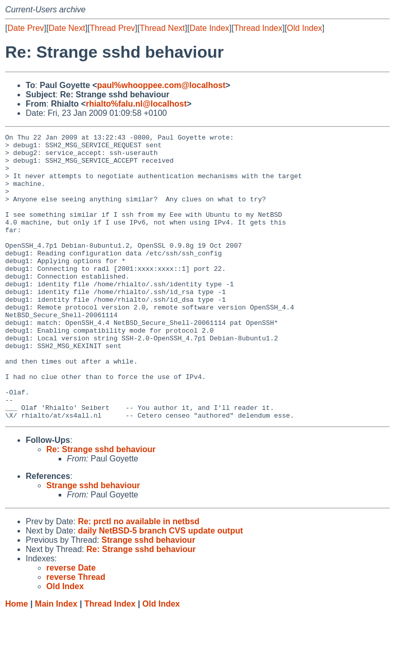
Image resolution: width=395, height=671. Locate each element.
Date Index (209, 28)
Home (16, 661)
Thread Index (258, 28)
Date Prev (25, 28)
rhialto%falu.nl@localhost (136, 103)
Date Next (66, 28)
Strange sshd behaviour (93, 542)
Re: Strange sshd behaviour (101, 506)
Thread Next (162, 28)
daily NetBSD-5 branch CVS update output (160, 587)
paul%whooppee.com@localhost (161, 85)
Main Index (56, 661)
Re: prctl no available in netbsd (139, 578)
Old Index (304, 28)
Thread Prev (112, 28)
